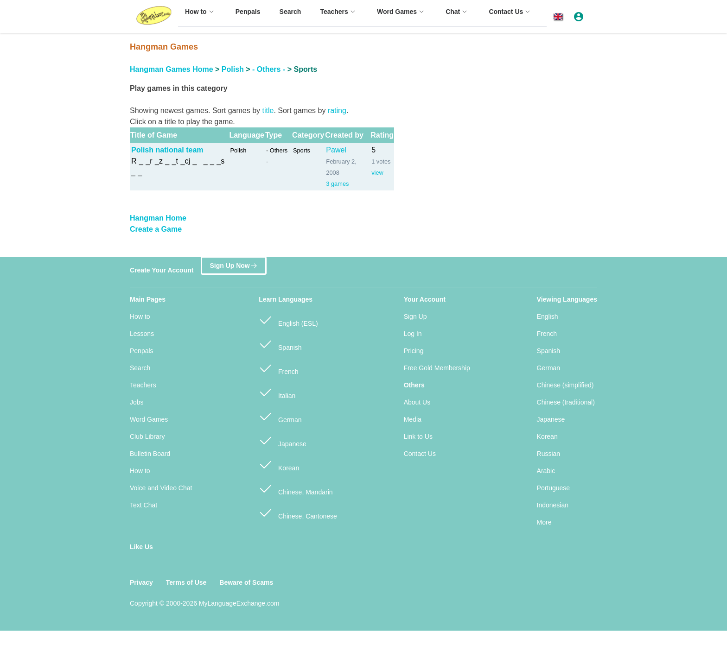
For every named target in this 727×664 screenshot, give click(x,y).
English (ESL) (288, 319)
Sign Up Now (233, 267)
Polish (233, 69)
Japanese (282, 440)
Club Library (147, 436)
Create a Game (156, 229)
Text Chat (143, 505)
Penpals (141, 350)
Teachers (143, 385)
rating (337, 110)
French (278, 367)
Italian (277, 391)
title (268, 110)
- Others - (268, 69)
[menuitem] (200, 16)
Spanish (280, 343)
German (280, 416)
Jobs (137, 402)
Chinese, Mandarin (295, 488)
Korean (279, 464)
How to (140, 316)
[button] (560, 17)
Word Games (149, 419)
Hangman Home (158, 218)
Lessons (142, 333)
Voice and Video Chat (161, 488)
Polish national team (167, 150)
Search (140, 368)
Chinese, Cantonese (298, 512)
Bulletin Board (150, 453)
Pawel (336, 150)
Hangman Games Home (171, 69)
